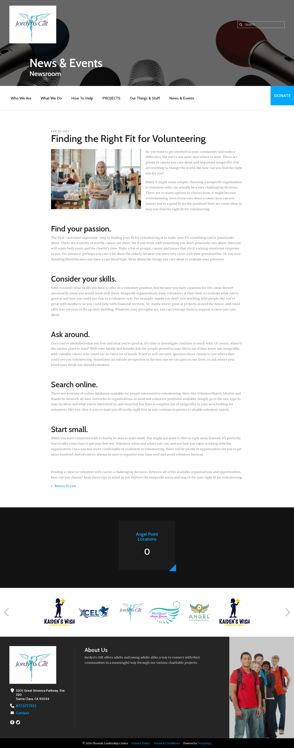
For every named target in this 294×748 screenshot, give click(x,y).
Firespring (205, 743)
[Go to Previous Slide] (6, 612)
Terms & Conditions (167, 743)
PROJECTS (109, 98)
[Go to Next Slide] (287, 612)
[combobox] (261, 24)
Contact (22, 713)
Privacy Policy (140, 743)
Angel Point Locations (147, 536)
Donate (280, 98)
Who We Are (19, 98)
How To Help (80, 98)
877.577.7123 (25, 706)
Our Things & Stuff (143, 98)
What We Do (49, 98)
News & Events (179, 98)
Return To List (65, 486)
